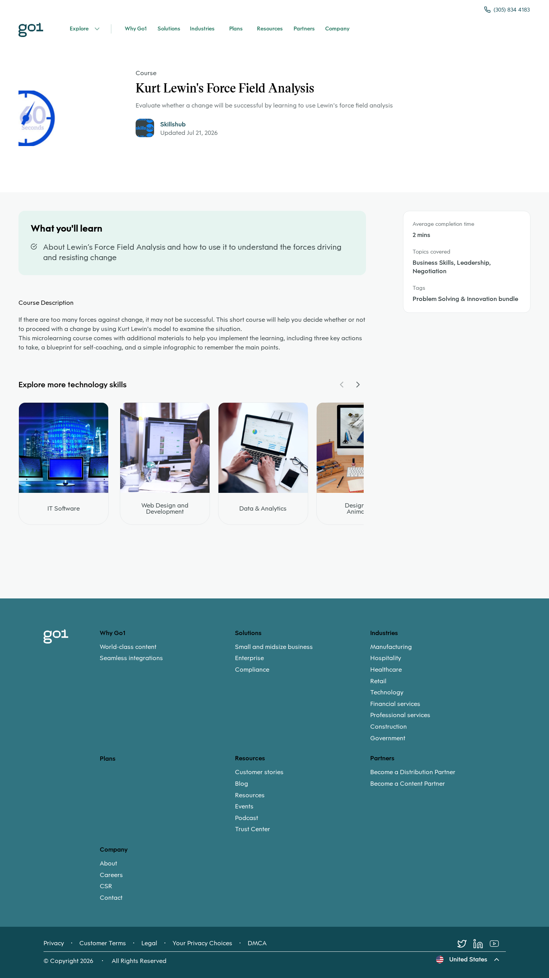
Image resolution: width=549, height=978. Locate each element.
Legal (149, 943)
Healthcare (386, 669)
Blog (241, 784)
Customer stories (259, 772)
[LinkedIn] (481, 943)
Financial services (395, 704)
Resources (250, 795)
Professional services (400, 715)
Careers (111, 875)
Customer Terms (102, 943)
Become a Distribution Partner (412, 772)
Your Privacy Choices (202, 943)
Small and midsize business (274, 647)
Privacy (54, 943)
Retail (378, 681)
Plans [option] (108, 758)
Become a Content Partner (407, 784)
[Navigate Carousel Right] (357, 384)
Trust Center (252, 829)
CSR (106, 886)
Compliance (252, 669)
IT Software (63, 509)
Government (387, 738)
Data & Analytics (263, 509)
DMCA (257, 943)
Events (244, 806)
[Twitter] (465, 943)
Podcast (246, 818)
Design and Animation (361, 508)
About (108, 863)
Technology (386, 692)
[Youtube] (498, 943)
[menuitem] (167, 652)
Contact (111, 898)
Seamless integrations (131, 658)
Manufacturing (391, 647)
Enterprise (249, 658)
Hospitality (385, 658)
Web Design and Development (164, 508)
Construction (388, 727)
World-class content (128, 647)
